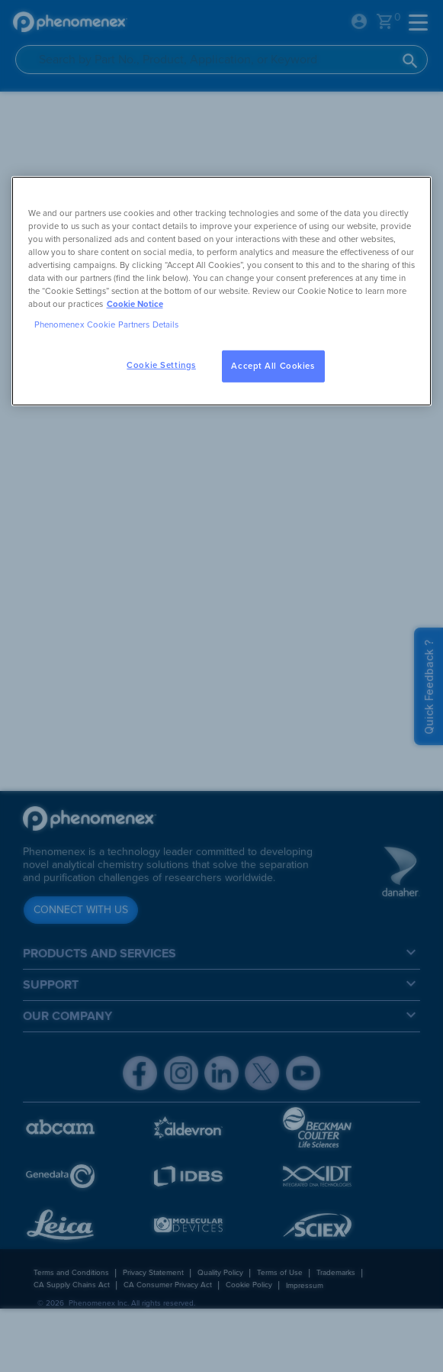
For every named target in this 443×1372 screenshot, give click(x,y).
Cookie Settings (161, 365)
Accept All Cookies (272, 366)
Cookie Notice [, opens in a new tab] (135, 304)
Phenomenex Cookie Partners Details (106, 325)
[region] (221, 290)
